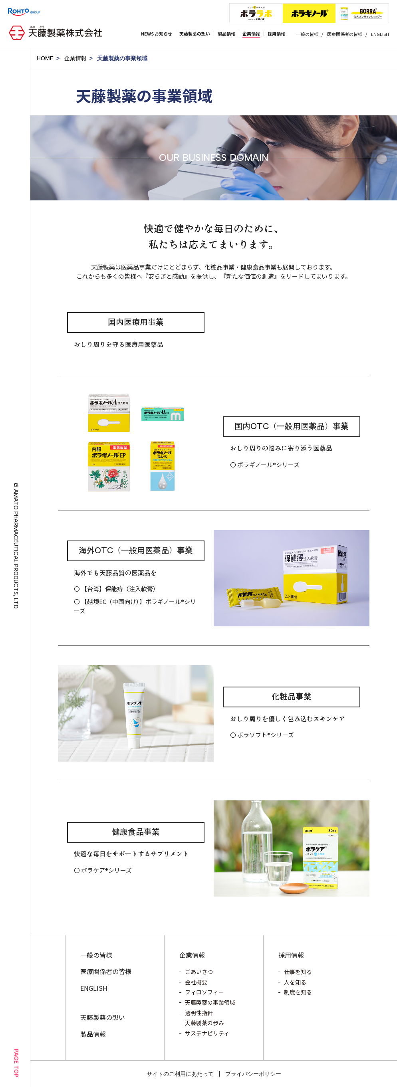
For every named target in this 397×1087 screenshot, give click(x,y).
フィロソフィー (204, 992)
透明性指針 (199, 1013)
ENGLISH (380, 34)
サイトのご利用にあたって (180, 1074)
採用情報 (291, 955)
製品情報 (93, 1034)
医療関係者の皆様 (344, 34)
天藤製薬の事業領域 (210, 1002)
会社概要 (196, 982)
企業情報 (75, 58)
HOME (45, 58)
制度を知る (298, 992)
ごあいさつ (199, 972)
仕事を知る (298, 972)
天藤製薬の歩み (204, 1023)
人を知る (295, 982)
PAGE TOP (16, 1063)
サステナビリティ (207, 1033)
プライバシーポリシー (253, 1074)
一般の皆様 (307, 34)
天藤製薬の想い (102, 1017)
